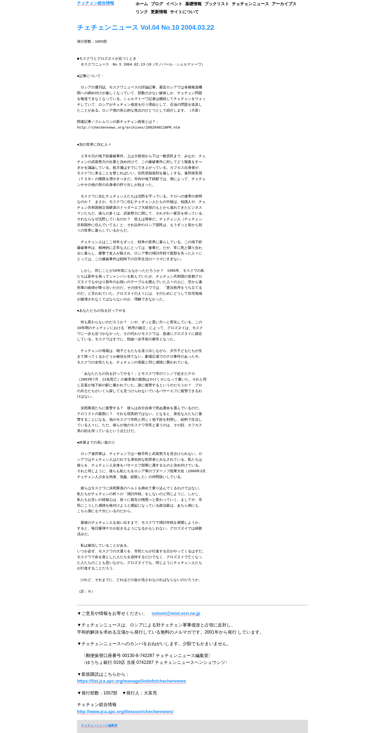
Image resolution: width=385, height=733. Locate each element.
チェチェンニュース (250, 3)
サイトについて (184, 11)
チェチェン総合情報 (95, 3)
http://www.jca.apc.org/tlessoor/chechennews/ (125, 711)
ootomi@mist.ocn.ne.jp (176, 613)
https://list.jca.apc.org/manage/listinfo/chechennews (131, 681)
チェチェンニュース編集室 (99, 725)
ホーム (142, 3)
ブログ (157, 3)
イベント (174, 3)
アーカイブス (284, 3)
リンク (142, 11)
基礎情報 (193, 3)
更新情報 (159, 11)
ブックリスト (216, 3)
